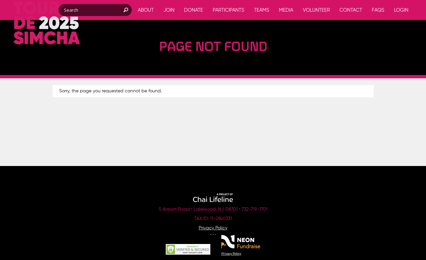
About (146, 10)
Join (168, 10)
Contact (350, 10)
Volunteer (316, 10)
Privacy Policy (213, 228)
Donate (193, 10)
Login (401, 10)
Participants (228, 10)
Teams (261, 10)
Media (286, 10)
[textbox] (95, 10)
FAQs (378, 10)
